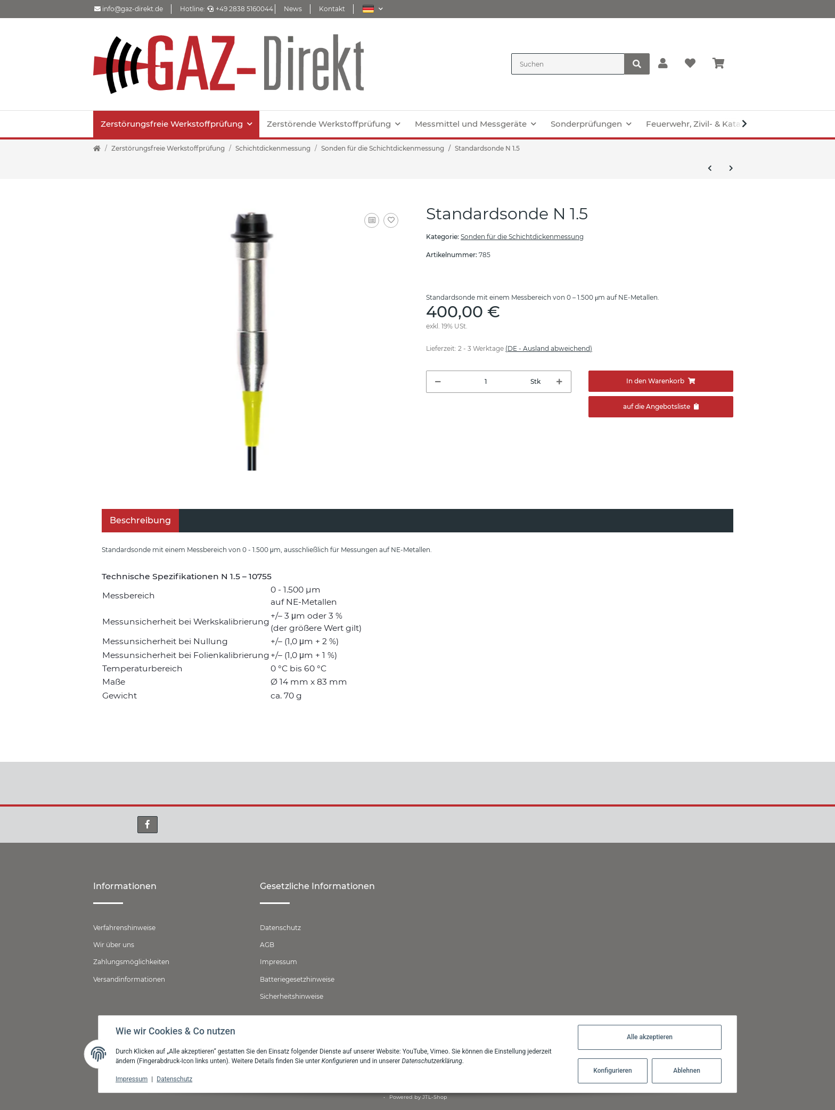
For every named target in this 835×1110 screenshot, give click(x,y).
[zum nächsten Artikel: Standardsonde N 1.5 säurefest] (731, 168)
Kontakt (332, 9)
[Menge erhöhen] (559, 381)
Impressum (278, 962)
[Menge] (486, 381)
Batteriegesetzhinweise (297, 979)
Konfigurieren (612, 1070)
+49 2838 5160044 (240, 9)
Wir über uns (113, 945)
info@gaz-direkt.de (128, 9)
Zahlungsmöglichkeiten (131, 962)
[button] (372, 9)
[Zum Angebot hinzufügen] (661, 406)
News (293, 9)
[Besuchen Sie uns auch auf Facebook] (147, 824)
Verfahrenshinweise (124, 928)
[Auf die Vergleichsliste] (371, 220)
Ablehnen (686, 1070)
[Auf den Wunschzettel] (390, 220)
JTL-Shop (434, 1097)
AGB (267, 945)
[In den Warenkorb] (661, 381)
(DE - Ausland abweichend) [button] (548, 348)
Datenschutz (280, 928)
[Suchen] (568, 64)
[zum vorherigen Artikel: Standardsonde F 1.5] (710, 168)
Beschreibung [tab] (140, 520)
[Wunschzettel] (690, 64)
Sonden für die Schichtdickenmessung (522, 237)
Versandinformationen (129, 979)
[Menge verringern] (438, 381)
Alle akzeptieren (650, 1037)
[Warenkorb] (723, 64)
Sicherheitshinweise (291, 996)
